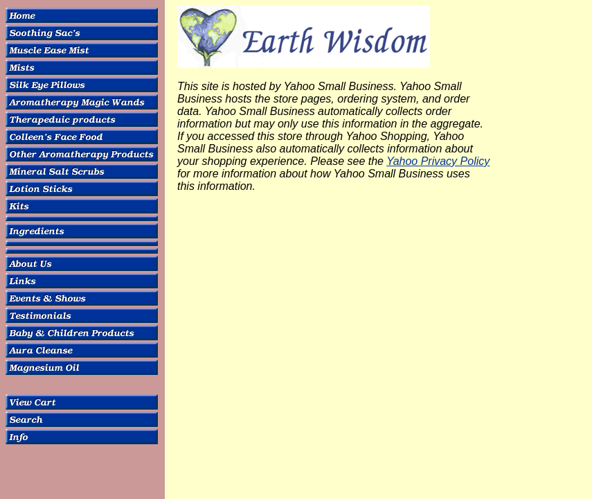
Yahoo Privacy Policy (438, 161)
